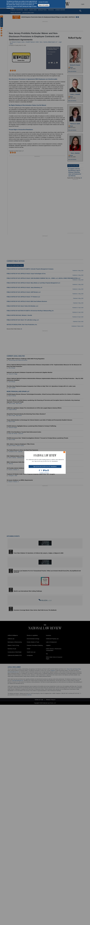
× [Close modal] (64, 452)
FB (39, 470)
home (48, 470)
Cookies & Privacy (44, 473)
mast (44, 470)
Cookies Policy (10, 8)
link (46, 470)
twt (42, 470)
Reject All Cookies (44, 5)
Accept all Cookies (43, 2)
